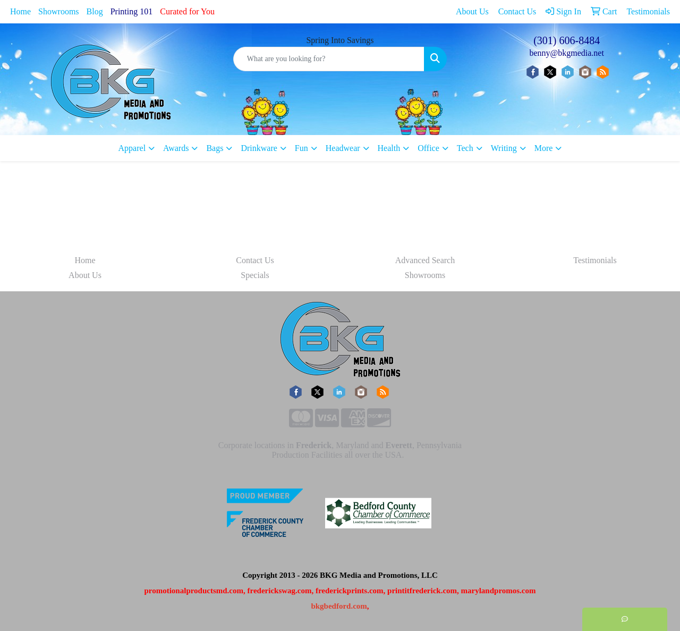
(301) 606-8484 (566, 40)
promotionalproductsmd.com (193, 590)
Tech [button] (465, 148)
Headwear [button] (343, 148)
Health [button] (389, 148)
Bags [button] (214, 148)
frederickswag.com (280, 590)
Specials (255, 275)
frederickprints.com (350, 590)
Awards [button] (176, 148)
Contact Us (255, 260)
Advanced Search (425, 260)
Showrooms (58, 11)
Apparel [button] (132, 148)
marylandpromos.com (498, 590)
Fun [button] (301, 148)
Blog (95, 11)
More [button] (543, 148)
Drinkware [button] (259, 148)
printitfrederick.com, (423, 590)
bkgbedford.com (339, 606)
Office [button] (428, 148)
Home (20, 11)
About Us (85, 275)
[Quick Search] (329, 59)
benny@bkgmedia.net (566, 52)
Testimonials (595, 260)
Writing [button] (504, 148)
